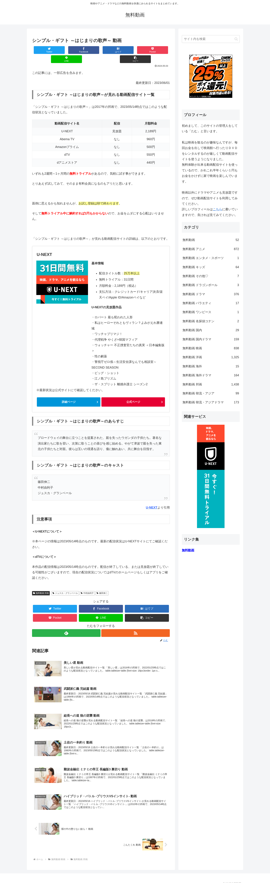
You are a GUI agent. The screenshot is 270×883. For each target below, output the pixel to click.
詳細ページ (68, 393)
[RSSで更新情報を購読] (136, 624)
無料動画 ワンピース (211, 312)
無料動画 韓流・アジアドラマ (211, 402)
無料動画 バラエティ (211, 303)
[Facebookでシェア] (66, 50)
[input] (211, 39)
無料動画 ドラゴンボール (211, 285)
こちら (217, 209)
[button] (158, 50)
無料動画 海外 (211, 366)
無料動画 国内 (211, 330)
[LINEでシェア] (135, 50)
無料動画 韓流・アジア (211, 393)
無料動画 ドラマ (211, 294)
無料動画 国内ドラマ (211, 339)
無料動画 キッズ (211, 267)
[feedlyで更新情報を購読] (66, 624)
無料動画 (211, 240)
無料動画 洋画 (211, 357)
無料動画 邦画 (41, 584)
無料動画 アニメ (211, 249)
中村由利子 (87, 584)
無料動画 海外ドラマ (211, 375)
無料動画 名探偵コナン (211, 321)
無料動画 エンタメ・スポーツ (211, 258)
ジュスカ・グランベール (65, 584)
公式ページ (133, 393)
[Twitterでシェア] (44, 50)
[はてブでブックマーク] (89, 50)
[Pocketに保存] (112, 50)
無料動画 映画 (211, 348)
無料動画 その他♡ (211, 276)
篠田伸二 (102, 584)
